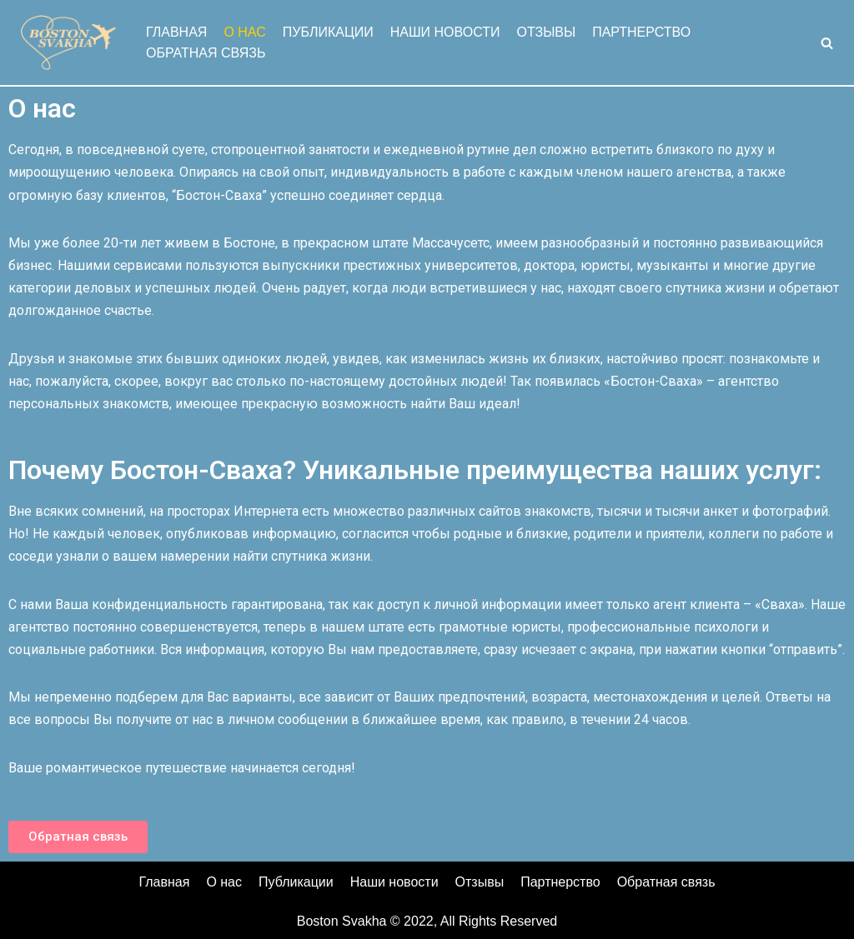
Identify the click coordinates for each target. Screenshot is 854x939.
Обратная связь (205, 53)
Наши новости (445, 32)
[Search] (827, 43)
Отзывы (545, 32)
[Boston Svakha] (67, 42)
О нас (244, 32)
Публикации (328, 32)
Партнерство (641, 32)
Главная (176, 32)
